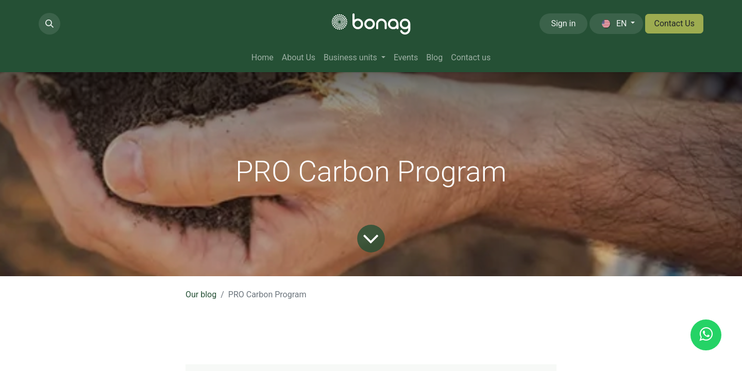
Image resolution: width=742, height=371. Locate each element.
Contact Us (674, 23)
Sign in (563, 23)
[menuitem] (262, 57)
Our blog (200, 294)
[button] (49, 24)
